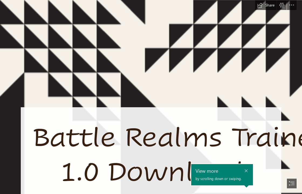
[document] (151, 97)
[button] (266, 5)
